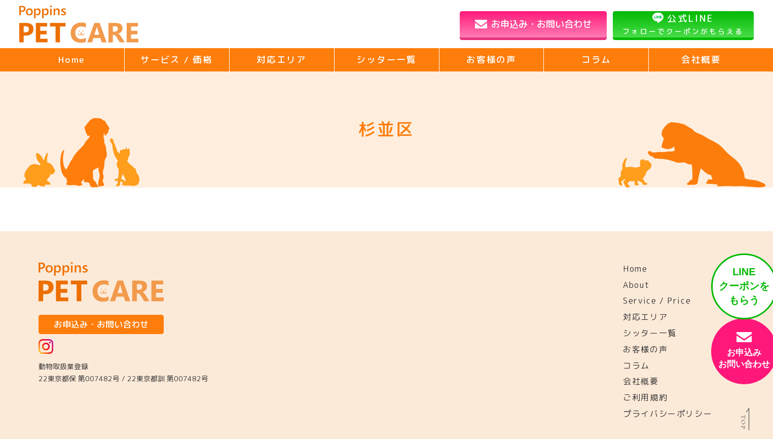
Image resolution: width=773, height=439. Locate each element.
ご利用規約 (645, 397)
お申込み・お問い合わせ (541, 23)
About (636, 284)
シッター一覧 (386, 59)
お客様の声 (491, 59)
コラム (596, 59)
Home (71, 59)
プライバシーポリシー (667, 413)
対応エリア (281, 59)
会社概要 (701, 59)
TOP (745, 422)
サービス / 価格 (176, 59)
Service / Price (657, 300)
